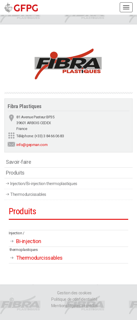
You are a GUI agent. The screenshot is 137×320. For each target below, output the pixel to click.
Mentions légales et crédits (74, 305)
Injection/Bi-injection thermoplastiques (43, 183)
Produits (15, 173)
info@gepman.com (31, 145)
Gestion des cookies (74, 293)
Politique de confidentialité (74, 299)
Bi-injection (28, 241)
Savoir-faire (18, 162)
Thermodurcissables (28, 194)
